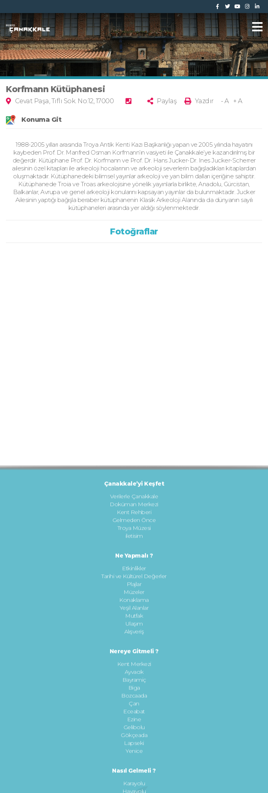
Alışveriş (134, 712)
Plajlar (134, 665)
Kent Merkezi (134, 745)
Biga (134, 768)
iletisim (134, 617)
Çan (134, 784)
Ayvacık (134, 753)
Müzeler (134, 673)
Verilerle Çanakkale (134, 577)
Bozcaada (134, 776)
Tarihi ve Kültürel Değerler (134, 657)
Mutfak (134, 696)
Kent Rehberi (134, 593)
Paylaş (167, 101)
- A (225, 101)
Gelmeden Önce (134, 601)
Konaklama (134, 681)
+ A (237, 101)
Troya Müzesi (134, 609)
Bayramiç (134, 761)
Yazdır (204, 101)
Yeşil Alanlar (134, 689)
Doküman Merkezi (134, 585)
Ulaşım (134, 704)
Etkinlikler (134, 649)
